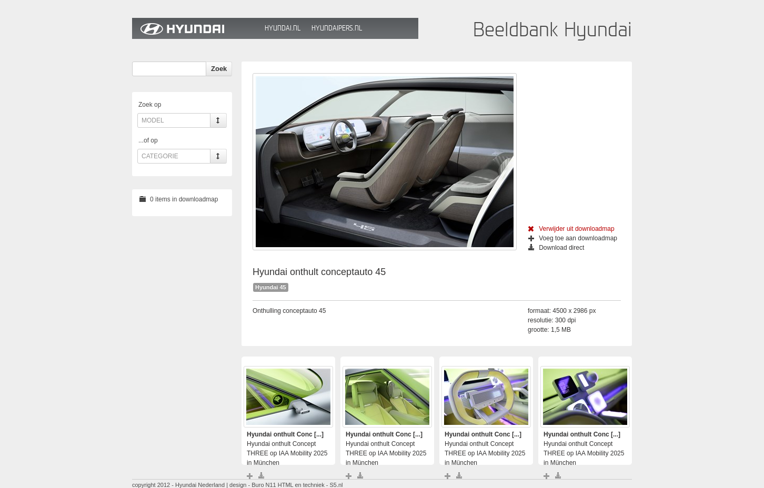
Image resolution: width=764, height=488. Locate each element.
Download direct (556, 247)
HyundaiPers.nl (336, 28)
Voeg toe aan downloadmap (572, 238)
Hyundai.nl (282, 28)
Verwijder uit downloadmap (571, 228)
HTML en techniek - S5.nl (310, 485)
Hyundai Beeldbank (195, 28)
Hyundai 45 (270, 287)
